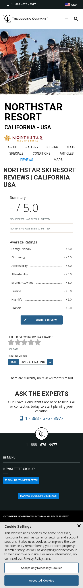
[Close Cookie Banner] (79, 526)
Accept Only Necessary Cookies (41, 568)
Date (13, 362)
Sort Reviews (17, 356)
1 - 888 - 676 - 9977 (41, 445)
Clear (13, 349)
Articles (67, 153)
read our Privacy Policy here (30, 558)
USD (71, 4)
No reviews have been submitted (30, 219)
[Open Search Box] (76, 19)
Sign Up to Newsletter (21, 480)
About (13, 147)
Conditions (41, 153)
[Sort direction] (50, 362)
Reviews (26, 159)
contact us (22, 406)
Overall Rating (33, 362)
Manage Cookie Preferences (38, 495)
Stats (70, 147)
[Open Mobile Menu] (66, 19)
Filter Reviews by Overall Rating (30, 337)
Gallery (32, 147)
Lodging (52, 147)
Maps (58, 159)
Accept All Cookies (41, 580)
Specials (16, 153)
